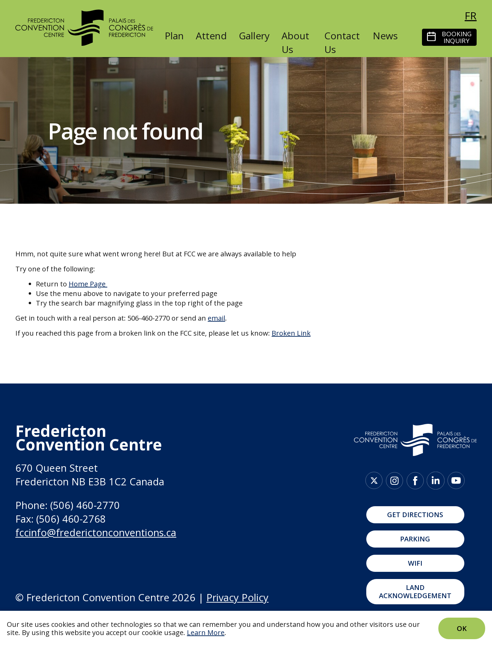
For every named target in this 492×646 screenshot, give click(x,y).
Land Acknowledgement (415, 591)
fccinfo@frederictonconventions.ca (95, 532)
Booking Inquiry (457, 37)
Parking (415, 538)
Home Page (87, 283)
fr (471, 16)
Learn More (205, 632)
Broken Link (291, 333)
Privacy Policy (237, 597)
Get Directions (415, 514)
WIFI (415, 563)
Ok (462, 628)
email (216, 318)
